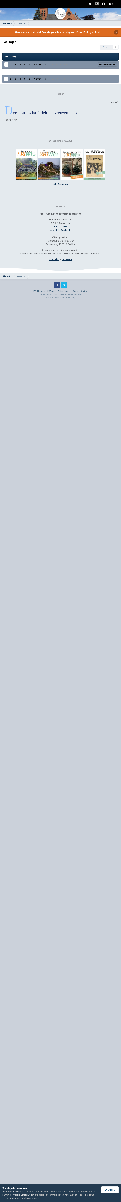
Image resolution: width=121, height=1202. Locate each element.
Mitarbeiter (54, 1137)
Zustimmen (112, 1189)
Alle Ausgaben (60, 1062)
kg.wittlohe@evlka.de (60, 1108)
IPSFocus (51, 1169)
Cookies (17, 1191)
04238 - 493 (60, 1104)
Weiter (37, 64)
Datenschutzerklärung (68, 1169)
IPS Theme (38, 1169)
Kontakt (84, 1169)
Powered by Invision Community (60, 1175)
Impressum (67, 1137)
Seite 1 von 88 (59, 64)
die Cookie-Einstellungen (22, 1195)
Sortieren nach (107, 64)
